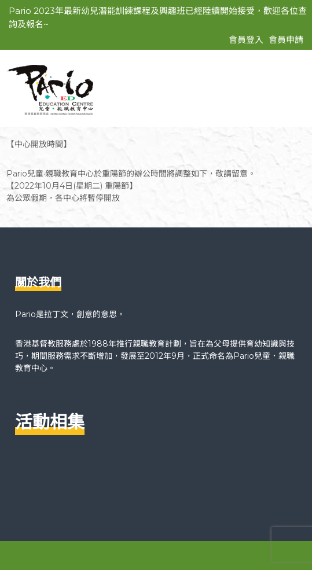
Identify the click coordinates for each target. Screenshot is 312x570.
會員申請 (286, 39)
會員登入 (246, 39)
